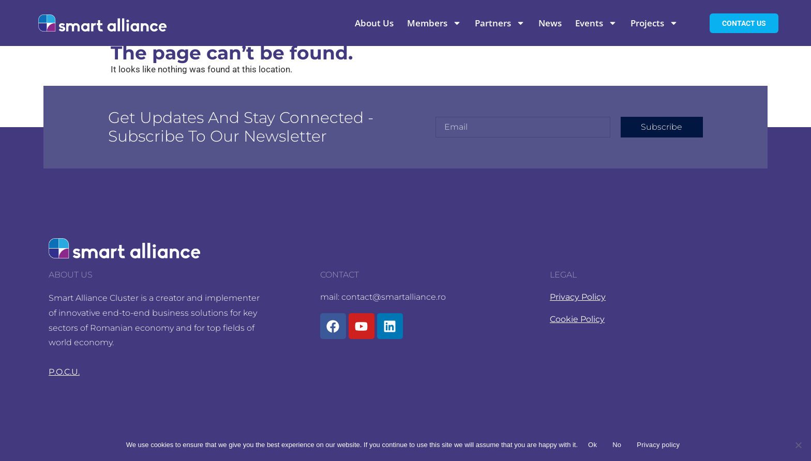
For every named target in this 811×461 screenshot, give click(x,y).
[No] (798, 445)
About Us (374, 23)
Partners (500, 23)
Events (596, 23)
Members (434, 23)
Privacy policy (658, 445)
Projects (654, 23)
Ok (592, 445)
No (616, 445)
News (550, 23)
